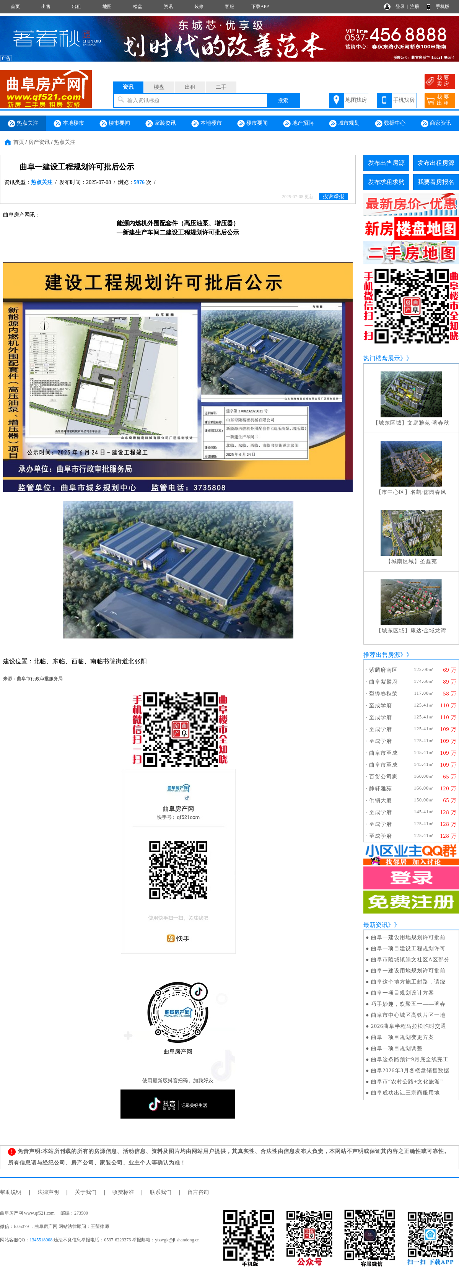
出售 (45, 6)
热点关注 (23, 123)
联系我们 (160, 1192)
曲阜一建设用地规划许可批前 (408, 937)
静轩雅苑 (380, 788)
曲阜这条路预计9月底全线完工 (410, 1059)
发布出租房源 (436, 163)
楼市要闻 (114, 123)
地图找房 (356, 100)
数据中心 (390, 123)
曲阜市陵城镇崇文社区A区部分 (410, 959)
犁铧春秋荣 (383, 694)
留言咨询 (198, 1192)
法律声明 (48, 1192)
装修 (198, 6)
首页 (15, 6)
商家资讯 (436, 123)
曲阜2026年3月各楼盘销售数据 (410, 1070)
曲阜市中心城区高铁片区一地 (408, 1015)
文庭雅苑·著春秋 (428, 423)
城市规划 (344, 123)
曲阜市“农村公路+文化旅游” (407, 1082)
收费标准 (123, 1192)
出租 (76, 6)
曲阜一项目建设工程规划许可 (408, 948)
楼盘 (137, 6)
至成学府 (380, 705)
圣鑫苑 (428, 561)
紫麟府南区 (383, 670)
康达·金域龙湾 (428, 631)
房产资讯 (39, 142)
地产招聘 (298, 123)
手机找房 (404, 100)
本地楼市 (69, 123)
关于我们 (85, 1192)
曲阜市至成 (383, 753)
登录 (400, 6)
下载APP (260, 6)
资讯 (168, 6)
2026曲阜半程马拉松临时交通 (408, 1026)
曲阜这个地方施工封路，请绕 (408, 982)
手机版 (442, 6)
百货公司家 (383, 777)
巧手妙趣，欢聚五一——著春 (408, 1004)
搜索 (283, 100)
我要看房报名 (436, 182)
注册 (414, 6)
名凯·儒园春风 (428, 492)
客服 (229, 6)
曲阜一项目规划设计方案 (402, 993)
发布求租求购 (386, 182)
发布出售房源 (386, 163)
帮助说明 (10, 1192)
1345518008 (40, 1240)
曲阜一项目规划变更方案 (402, 1037)
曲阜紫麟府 (383, 682)
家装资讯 (160, 123)
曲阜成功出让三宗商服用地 (405, 1093)
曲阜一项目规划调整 (397, 1048)
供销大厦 (380, 800)
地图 (107, 6)
